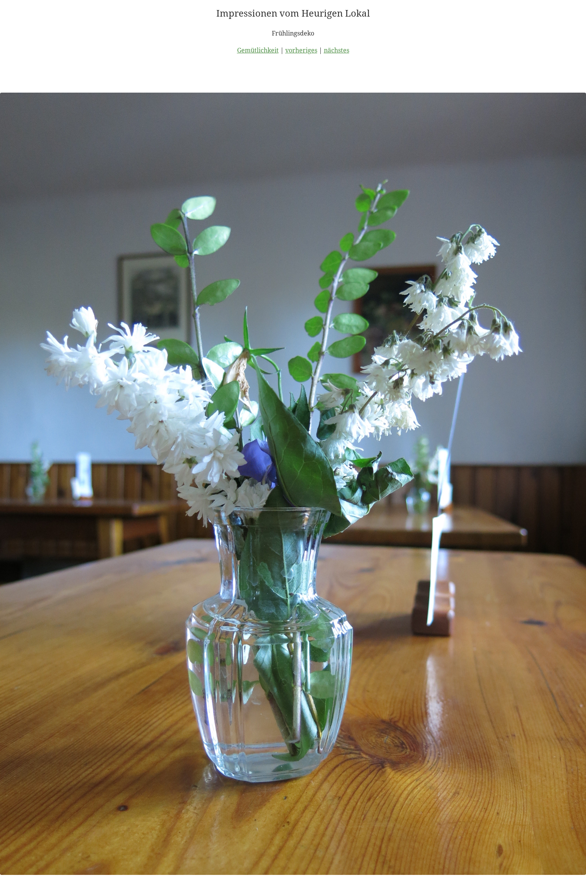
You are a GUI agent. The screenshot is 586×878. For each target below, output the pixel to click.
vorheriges (301, 50)
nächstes (336, 50)
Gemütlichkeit (258, 50)
